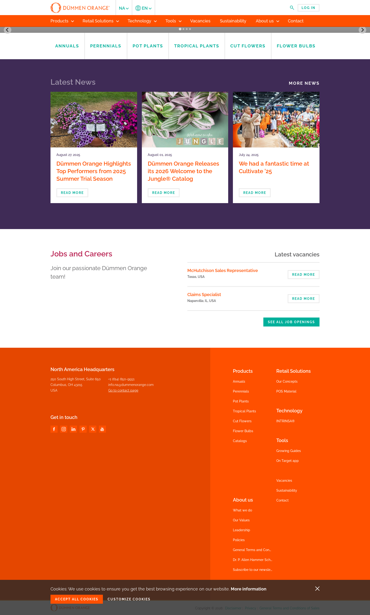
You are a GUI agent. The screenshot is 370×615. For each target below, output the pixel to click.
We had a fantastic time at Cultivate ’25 (274, 167)
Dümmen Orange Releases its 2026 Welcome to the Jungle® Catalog (183, 171)
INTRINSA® (285, 421)
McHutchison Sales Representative (222, 270)
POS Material (286, 391)
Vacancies (284, 480)
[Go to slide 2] (183, 29)
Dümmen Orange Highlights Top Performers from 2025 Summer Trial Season (93, 171)
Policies (239, 540)
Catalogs (240, 441)
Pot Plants (241, 401)
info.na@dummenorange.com (131, 385)
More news (304, 83)
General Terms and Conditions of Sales (263, 550)
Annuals (239, 381)
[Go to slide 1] (180, 29)
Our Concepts (287, 381)
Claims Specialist (204, 294)
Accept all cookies (76, 599)
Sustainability (286, 490)
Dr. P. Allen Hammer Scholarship (258, 560)
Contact (282, 500)
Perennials (241, 391)
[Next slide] (362, 30)
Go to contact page (123, 390)
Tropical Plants (244, 411)
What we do (242, 510)
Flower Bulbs (243, 431)
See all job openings (291, 322)
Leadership (241, 530)
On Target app (287, 461)
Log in (308, 8)
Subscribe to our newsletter (254, 570)
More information (248, 588)
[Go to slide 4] (190, 29)
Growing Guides (288, 451)
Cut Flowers (242, 421)
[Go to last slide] (7, 30)
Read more (72, 193)
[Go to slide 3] (187, 29)
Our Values (241, 520)
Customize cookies (129, 599)
